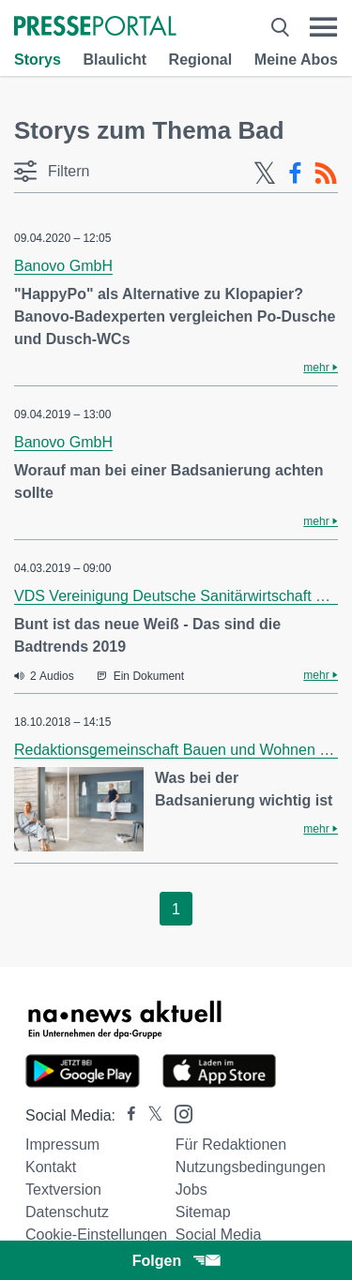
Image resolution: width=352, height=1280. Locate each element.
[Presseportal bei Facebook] (125, 1115)
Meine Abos (296, 60)
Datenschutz (67, 1212)
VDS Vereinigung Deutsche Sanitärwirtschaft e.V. (177, 596)
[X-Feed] (265, 173)
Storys (37, 60)
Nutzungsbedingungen (251, 1167)
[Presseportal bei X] (149, 1115)
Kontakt (50, 1167)
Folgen (176, 1261)
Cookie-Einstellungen (96, 1234)
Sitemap (203, 1212)
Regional (201, 60)
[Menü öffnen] (323, 27)
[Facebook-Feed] (295, 173)
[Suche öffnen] (280, 27)
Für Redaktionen (231, 1144)
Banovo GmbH (63, 266)
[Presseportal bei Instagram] (177, 1113)
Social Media (219, 1234)
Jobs (191, 1189)
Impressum (62, 1144)
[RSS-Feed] (326, 173)
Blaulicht (114, 60)
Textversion (63, 1189)
